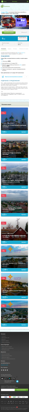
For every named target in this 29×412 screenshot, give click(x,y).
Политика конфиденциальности (8, 358)
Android (23, 52)
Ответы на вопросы (6, 342)
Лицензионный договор (7, 355)
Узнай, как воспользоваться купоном (13, 76)
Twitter (5, 370)
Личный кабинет (27, 1)
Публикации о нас (5, 337)
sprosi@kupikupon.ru (5, 363)
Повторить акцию (9, 32)
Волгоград (14, 1)
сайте (20, 64)
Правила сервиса (5, 340)
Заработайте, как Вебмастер (7, 348)
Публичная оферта (5, 357)
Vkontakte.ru (3, 370)
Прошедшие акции (5, 349)
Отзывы (15, 48)
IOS (18, 52)
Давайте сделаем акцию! (7, 346)
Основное (3, 48)
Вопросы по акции (23, 48)
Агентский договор (6, 354)
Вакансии (4, 339)
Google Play (12, 378)
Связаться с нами (4, 364)
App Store (4, 378)
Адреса (9, 48)
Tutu (2, 59)
